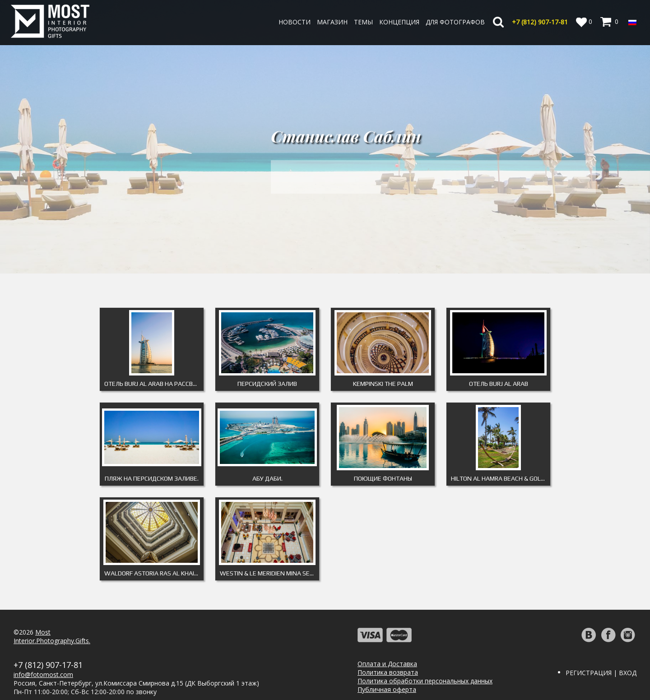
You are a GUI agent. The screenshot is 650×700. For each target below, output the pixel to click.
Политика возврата (388, 672)
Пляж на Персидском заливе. (152, 478)
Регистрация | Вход (601, 672)
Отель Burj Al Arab (498, 383)
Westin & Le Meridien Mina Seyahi (269, 573)
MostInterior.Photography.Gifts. (52, 636)
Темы (363, 22)
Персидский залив (267, 383)
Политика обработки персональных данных (425, 681)
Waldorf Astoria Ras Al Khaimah (154, 573)
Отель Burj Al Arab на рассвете (154, 383)
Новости (295, 22)
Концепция (399, 22)
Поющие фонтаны (383, 478)
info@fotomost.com (43, 674)
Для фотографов (455, 22)
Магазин (332, 22)
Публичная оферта (387, 689)
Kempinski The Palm (383, 383)
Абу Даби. (267, 478)
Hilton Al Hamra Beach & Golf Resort (500, 478)
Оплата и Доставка (387, 663)
